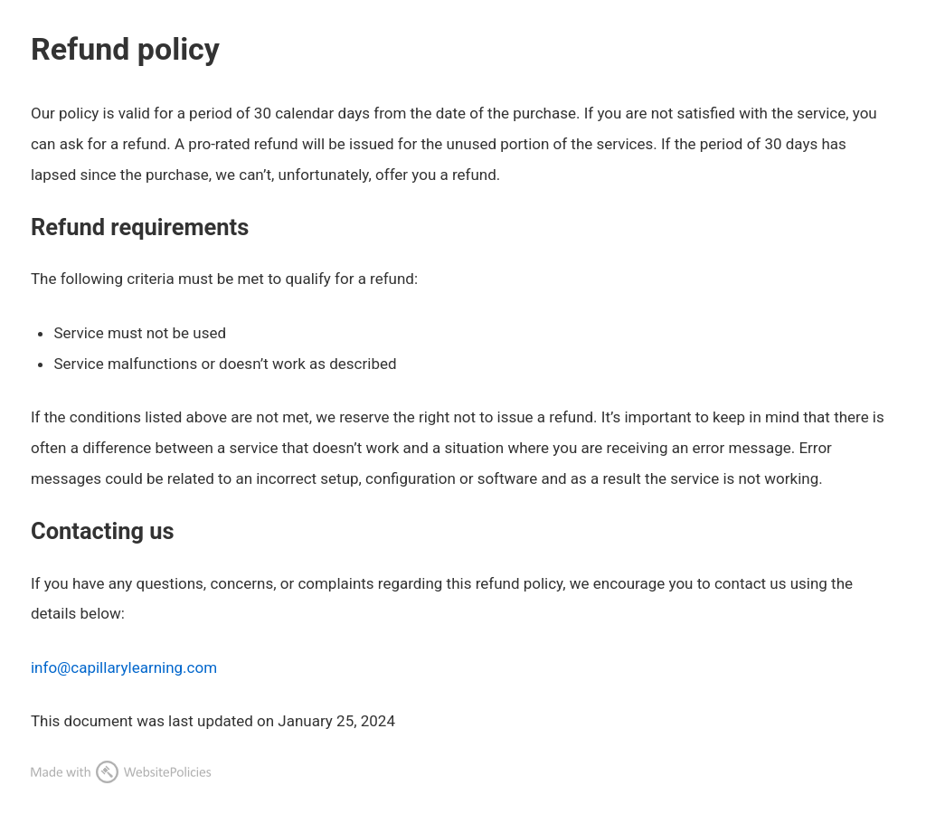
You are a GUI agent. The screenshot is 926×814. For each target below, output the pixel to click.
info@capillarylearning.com (124, 667)
